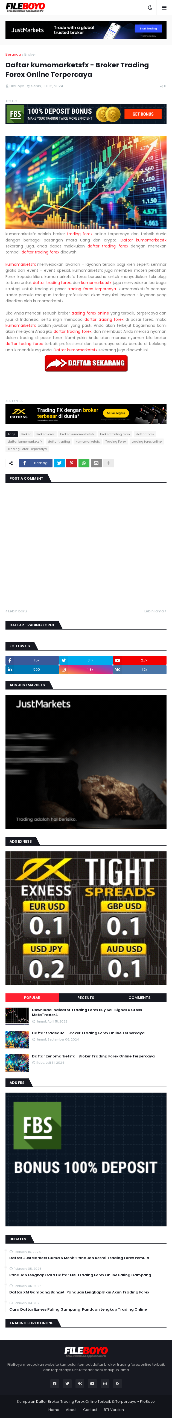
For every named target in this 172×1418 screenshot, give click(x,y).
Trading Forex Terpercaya (27, 449)
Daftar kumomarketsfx (144, 240)
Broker (30, 54)
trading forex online (90, 313)
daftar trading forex (108, 246)
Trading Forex (115, 441)
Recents (85, 997)
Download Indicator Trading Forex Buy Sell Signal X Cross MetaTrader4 (87, 1012)
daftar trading (59, 441)
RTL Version (114, 1409)
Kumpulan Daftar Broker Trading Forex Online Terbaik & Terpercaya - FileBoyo (86, 1401)
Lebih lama (154, 611)
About (71, 1409)
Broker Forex (45, 434)
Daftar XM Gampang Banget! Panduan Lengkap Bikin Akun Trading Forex (79, 1292)
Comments (140, 997)
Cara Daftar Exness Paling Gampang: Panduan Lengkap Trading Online (78, 1309)
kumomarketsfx (20, 264)
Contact (90, 1409)
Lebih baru (17, 611)
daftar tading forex (24, 343)
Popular (32, 997)
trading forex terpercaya (92, 289)
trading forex (79, 234)
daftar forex (145, 434)
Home (53, 1409)
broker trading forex (115, 434)
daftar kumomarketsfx (25, 441)
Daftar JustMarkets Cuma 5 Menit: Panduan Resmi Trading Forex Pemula (79, 1258)
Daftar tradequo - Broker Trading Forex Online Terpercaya (88, 1033)
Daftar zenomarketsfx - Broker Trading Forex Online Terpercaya (93, 1056)
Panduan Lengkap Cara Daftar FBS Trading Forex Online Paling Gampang (80, 1275)
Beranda (13, 54)
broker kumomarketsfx (77, 434)
